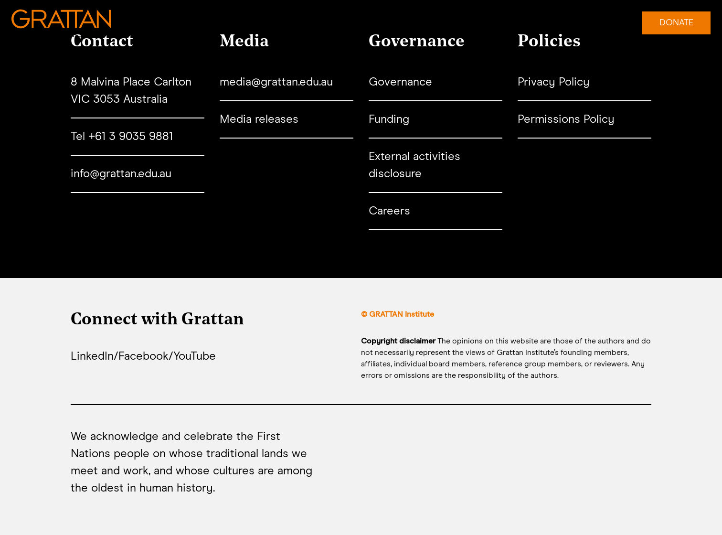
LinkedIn (92, 356)
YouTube (194, 356)
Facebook (143, 356)
